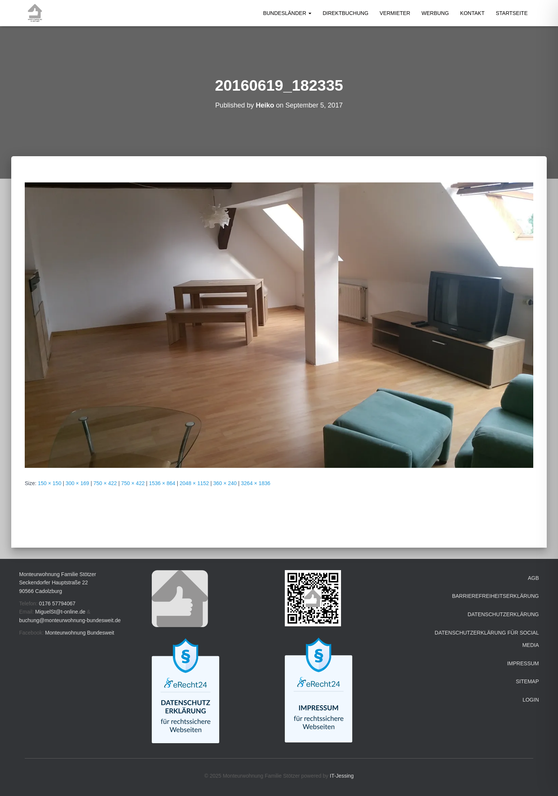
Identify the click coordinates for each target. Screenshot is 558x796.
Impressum (523, 663)
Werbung (435, 13)
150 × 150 (49, 483)
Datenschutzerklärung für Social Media (487, 639)
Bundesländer (287, 13)
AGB (533, 578)
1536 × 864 (162, 483)
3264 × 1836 (255, 483)
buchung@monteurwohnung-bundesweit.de (70, 620)
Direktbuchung (345, 13)
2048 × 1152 (194, 483)
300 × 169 (77, 483)
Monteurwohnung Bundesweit (79, 633)
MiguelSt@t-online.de (60, 612)
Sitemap (527, 681)
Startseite (512, 13)
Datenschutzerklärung (503, 614)
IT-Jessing (342, 776)
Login (530, 700)
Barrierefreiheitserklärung (495, 596)
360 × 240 (225, 483)
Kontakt (472, 13)
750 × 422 (105, 483)
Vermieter (395, 13)
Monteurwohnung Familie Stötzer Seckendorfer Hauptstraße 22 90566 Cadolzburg (57, 582)
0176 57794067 (57, 603)
